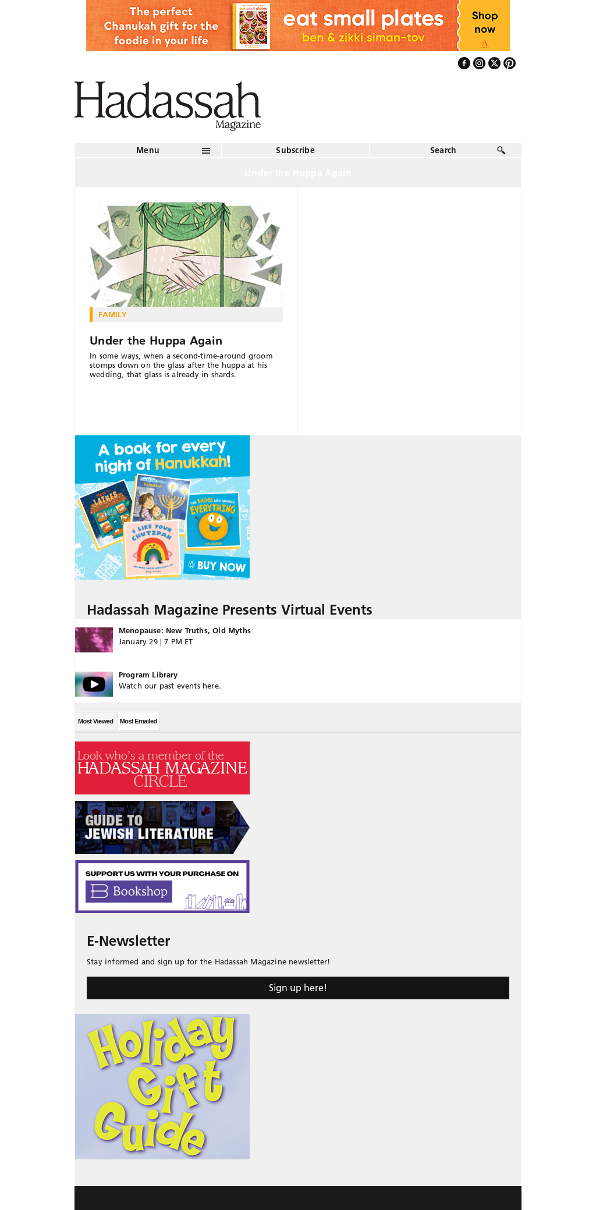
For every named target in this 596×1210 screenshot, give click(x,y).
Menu (147, 150)
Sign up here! (298, 987)
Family (112, 314)
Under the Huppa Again (156, 340)
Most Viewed (95, 721)
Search (443, 150)
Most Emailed (138, 721)
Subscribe (295, 150)
